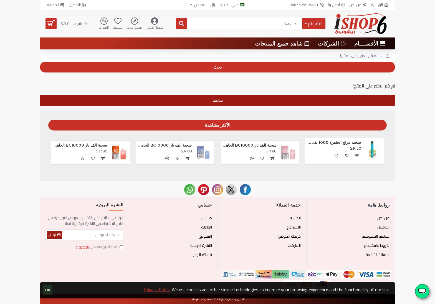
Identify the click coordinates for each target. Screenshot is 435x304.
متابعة (218, 100)
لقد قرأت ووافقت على (99, 247)
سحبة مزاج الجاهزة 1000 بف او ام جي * (334, 142)
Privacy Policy (157, 289)
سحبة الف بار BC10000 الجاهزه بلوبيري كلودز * (165, 145)
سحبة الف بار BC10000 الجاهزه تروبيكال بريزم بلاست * (249, 145)
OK (47, 289)
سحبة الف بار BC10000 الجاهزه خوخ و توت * (80, 145)
